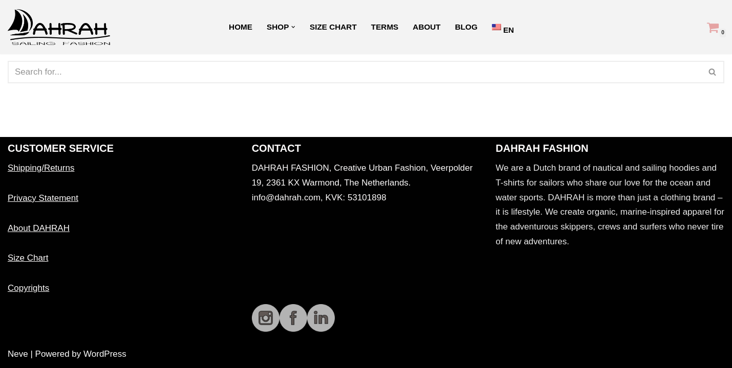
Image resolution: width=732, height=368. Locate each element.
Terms (385, 26)
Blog (466, 26)
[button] (293, 27)
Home (240, 26)
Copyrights (28, 288)
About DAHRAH (39, 228)
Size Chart (333, 26)
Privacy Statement (43, 198)
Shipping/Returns (41, 168)
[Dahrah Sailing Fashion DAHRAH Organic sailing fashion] (61, 27)
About (426, 26)
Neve (18, 354)
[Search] (354, 72)
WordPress (104, 354)
